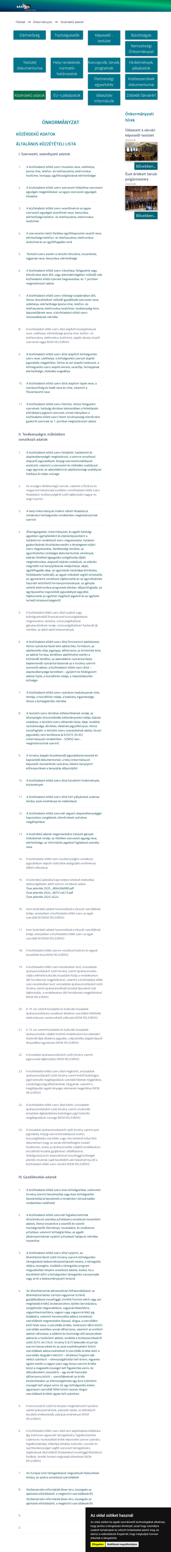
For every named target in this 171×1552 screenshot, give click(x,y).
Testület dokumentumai (30, 65)
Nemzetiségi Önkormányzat (141, 48)
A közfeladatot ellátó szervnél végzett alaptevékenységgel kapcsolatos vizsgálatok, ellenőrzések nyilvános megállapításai (64, 817)
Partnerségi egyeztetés (104, 81)
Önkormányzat (42, 22)
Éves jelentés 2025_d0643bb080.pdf (50, 888)
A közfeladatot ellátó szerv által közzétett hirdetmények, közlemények (63, 782)
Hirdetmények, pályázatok (141, 65)
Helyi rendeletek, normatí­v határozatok (67, 68)
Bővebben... (146, 166)
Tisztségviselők (66, 35)
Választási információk (104, 98)
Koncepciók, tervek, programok (104, 65)
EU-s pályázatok (66, 95)
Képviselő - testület (104, 38)
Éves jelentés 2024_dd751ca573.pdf (49, 892)
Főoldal (20, 22)
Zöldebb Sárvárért (141, 95)
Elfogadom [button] (98, 1544)
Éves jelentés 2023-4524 (42, 897)
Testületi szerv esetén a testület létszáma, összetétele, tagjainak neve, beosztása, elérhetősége (61, 256)
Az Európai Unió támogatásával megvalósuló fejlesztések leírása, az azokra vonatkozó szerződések (62, 1475)
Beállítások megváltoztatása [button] (122, 1544)
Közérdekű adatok (72, 22)
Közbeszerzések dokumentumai (141, 81)
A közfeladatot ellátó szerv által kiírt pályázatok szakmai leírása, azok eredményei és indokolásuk (62, 799)
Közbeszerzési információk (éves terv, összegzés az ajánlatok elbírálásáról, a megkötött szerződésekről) (59, 1491)
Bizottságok (141, 35)
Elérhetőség (30, 35)
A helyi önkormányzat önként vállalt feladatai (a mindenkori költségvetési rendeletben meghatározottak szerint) (62, 515)
